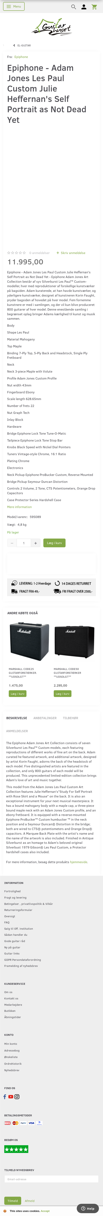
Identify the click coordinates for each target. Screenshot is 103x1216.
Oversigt (9, 916)
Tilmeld (13, 1201)
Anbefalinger (45, 718)
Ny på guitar (12, 947)
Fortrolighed (12, 891)
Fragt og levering (15, 897)
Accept (45, 1211)
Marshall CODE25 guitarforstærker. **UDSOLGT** (23, 673)
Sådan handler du (15, 934)
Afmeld (30, 1201)
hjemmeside (78, 862)
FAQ (6, 922)
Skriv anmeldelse (72, 253)
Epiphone (21, 57)
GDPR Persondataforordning (22, 960)
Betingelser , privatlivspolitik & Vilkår (28, 904)
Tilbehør (70, 718)
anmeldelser (39, 253)
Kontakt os (11, 998)
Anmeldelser (17, 731)
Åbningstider (12, 1017)
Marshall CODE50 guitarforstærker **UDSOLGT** (67, 673)
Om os (8, 992)
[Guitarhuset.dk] (51, 26)
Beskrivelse (16, 718)
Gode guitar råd (14, 941)
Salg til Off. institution (18, 928)
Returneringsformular (18, 910)
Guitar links (12, 953)
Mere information (19, 507)
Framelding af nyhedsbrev (21, 966)
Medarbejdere (13, 1004)
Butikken (9, 1011)
